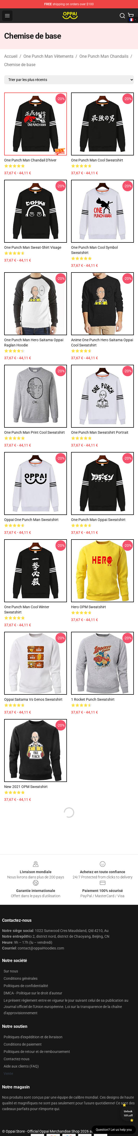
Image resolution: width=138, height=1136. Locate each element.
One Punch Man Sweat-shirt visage (32, 247)
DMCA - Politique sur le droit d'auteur (33, 993)
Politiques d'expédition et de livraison (33, 1037)
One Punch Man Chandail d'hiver (30, 160)
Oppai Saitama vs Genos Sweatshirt (33, 699)
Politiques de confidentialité (26, 986)
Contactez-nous (16, 1059)
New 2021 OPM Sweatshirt (26, 787)
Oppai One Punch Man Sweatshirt (31, 520)
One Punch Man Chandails (103, 56)
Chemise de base (19, 64)
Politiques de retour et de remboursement (37, 1052)
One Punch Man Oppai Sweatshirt (98, 520)
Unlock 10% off (128, 1113)
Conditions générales (20, 978)
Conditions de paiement (23, 1044)
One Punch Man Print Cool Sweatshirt (34, 432)
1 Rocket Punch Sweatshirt (93, 699)
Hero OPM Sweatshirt (88, 607)
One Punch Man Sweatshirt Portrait (99, 432)
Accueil (10, 56)
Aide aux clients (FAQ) (21, 1066)
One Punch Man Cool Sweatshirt (97, 160)
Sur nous (11, 971)
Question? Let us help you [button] (114, 1130)
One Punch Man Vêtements (48, 56)
